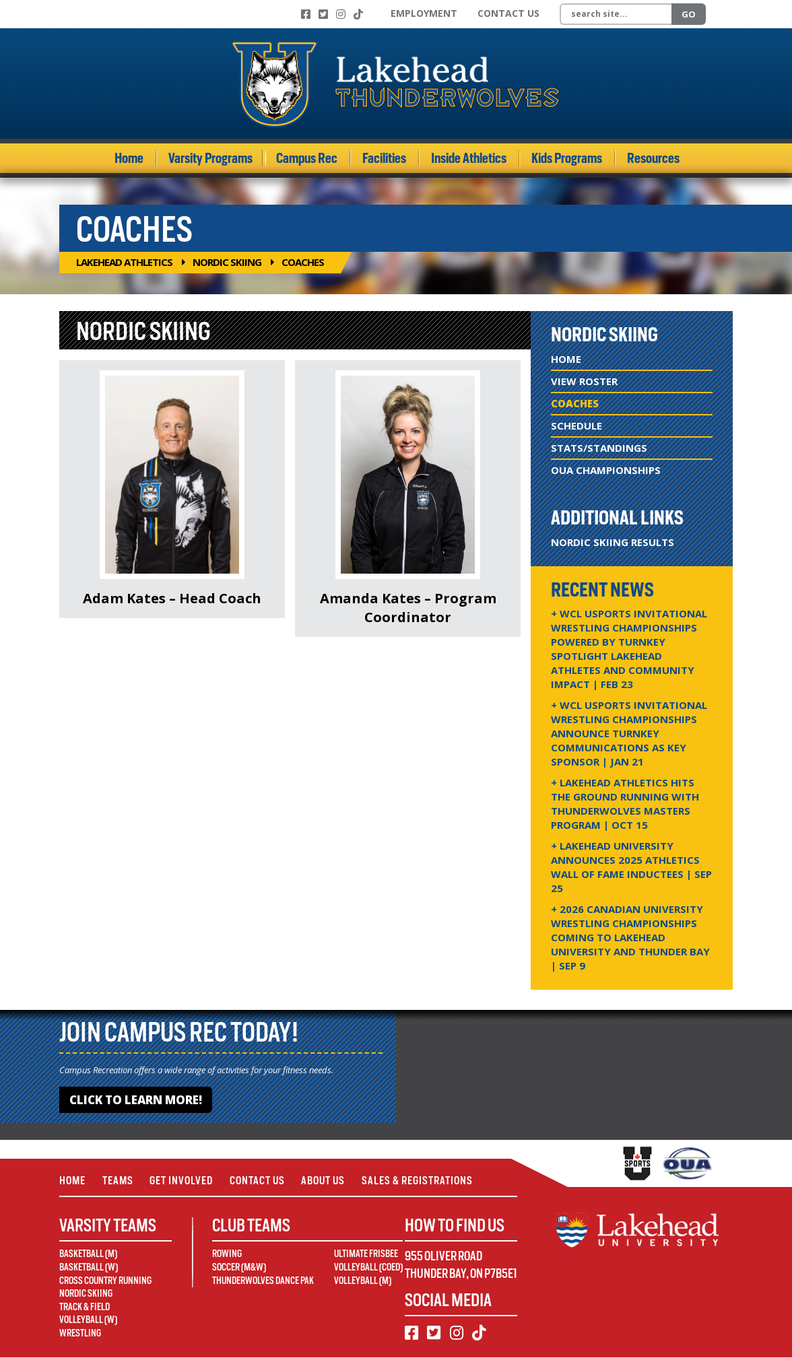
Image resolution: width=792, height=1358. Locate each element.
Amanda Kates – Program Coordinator (408, 607)
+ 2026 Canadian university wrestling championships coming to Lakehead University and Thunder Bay (630, 937)
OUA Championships (606, 470)
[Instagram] (340, 14)
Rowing (227, 1255)
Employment (424, 13)
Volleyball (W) (88, 1321)
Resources (653, 158)
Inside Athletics (468, 158)
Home (128, 158)
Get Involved (183, 1180)
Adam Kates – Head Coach (172, 598)
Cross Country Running (105, 1281)
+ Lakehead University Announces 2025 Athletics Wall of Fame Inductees (631, 867)
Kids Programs (566, 158)
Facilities (384, 158)
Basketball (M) (88, 1255)
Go (689, 14)
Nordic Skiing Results (612, 542)
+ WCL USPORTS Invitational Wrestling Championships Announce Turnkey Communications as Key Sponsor (629, 733)
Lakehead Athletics (124, 262)
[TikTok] (358, 14)
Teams (118, 1180)
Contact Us (508, 13)
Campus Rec (306, 158)
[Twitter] (323, 14)
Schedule (576, 425)
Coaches (575, 403)
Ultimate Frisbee (366, 1255)
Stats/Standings (599, 447)
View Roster (584, 381)
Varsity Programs (210, 158)
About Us (327, 1180)
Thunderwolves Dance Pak (263, 1281)
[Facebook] (305, 14)
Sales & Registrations (421, 1180)
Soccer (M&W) (239, 1267)
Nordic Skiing (227, 262)
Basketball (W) (88, 1267)
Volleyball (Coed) (368, 1267)
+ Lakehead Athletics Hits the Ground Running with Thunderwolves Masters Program (625, 803)
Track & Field (84, 1307)
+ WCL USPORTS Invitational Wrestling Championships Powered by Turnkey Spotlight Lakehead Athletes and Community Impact (629, 649)
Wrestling (80, 1333)
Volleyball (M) (362, 1281)
